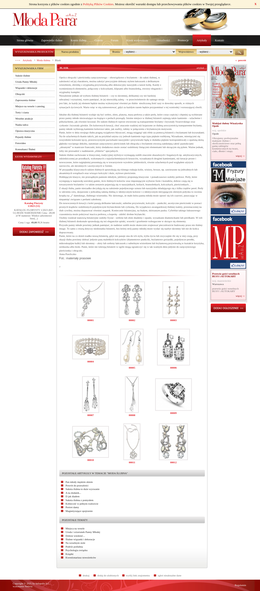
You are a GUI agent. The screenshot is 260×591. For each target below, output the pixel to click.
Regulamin (240, 585)
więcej (239, 156)
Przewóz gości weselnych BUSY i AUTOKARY (225, 275)
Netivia (28, 586)
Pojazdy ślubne (23, 137)
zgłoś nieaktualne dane (169, 575)
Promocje (183, 40)
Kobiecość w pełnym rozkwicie (82, 503)
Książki (70, 554)
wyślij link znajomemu (138, 575)
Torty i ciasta (22, 112)
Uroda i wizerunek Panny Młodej (83, 532)
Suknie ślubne (22, 75)
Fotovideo (20, 143)
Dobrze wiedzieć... (75, 535)
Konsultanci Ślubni (25, 149)
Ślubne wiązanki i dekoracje (80, 539)
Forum (114, 40)
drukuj (86, 575)
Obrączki (20, 94)
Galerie (99, 40)
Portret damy (72, 507)
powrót (242, 60)
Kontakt (219, 40)
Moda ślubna (43, 60)
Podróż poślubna (74, 546)
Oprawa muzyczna (25, 130)
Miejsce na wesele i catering (30, 106)
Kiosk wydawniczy (137, 40)
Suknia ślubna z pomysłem (79, 500)
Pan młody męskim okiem (79, 481)
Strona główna (25, 40)
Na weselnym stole (75, 542)
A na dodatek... (73, 492)
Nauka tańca (21, 124)
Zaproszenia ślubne (25, 100)
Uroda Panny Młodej (26, 81)
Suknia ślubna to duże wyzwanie (82, 489)
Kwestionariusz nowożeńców (81, 557)
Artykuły (202, 40)
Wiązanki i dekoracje (26, 87)
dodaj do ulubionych (108, 575)
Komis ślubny (79, 40)
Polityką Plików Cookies (98, 4)
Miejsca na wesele (75, 528)
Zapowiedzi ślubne (52, 40)
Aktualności (163, 40)
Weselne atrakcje (24, 118)
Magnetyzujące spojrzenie (79, 511)
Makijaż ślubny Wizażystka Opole (227, 124)
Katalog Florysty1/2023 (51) (34, 204)
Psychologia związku (76, 550)
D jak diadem (72, 496)
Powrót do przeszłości (77, 485)
